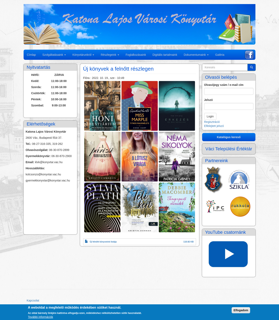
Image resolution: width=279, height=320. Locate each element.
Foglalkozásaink (136, 54)
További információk (40, 317)
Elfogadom (240, 310)
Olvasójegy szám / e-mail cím (224, 84)
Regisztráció (212, 121)
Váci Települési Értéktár (228, 148)
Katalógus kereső (229, 137)
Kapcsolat (33, 300)
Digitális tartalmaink (165, 54)
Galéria (219, 54)
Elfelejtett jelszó (214, 126)
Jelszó (208, 100)
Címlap (31, 54)
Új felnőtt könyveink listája (103, 241)
